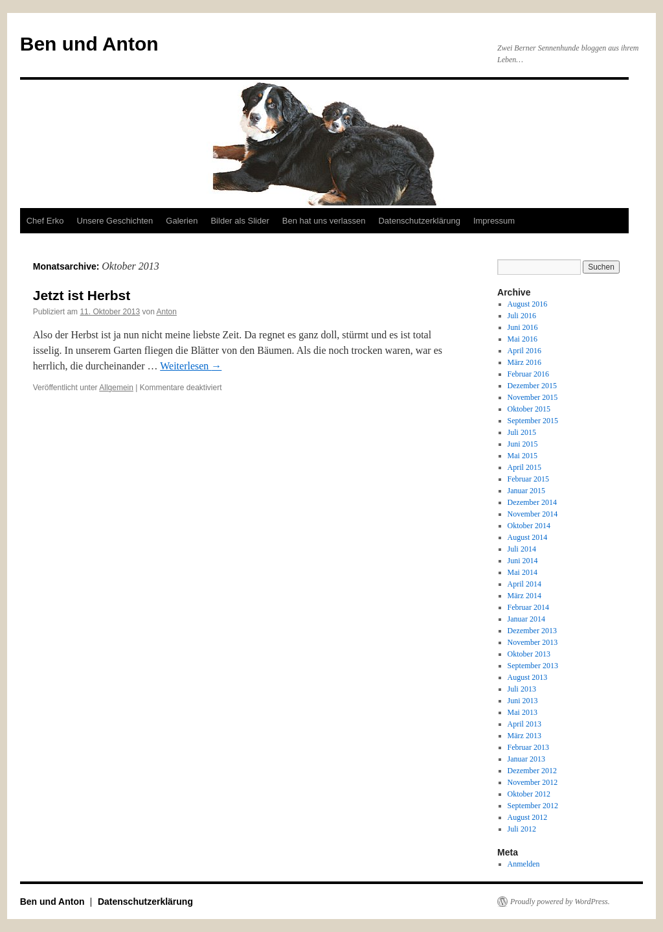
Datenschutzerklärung (419, 221)
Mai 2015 (522, 455)
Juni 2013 (523, 700)
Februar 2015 (528, 478)
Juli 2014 (522, 548)
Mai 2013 (522, 712)
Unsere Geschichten (115, 221)
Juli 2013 (522, 688)
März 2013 (524, 735)
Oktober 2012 (529, 793)
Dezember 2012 (532, 770)
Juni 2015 (523, 444)
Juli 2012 (522, 828)
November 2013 (533, 642)
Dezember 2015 (532, 385)
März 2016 (524, 362)
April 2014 (524, 583)
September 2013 (533, 665)
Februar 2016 (528, 374)
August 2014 (528, 537)
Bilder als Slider (239, 221)
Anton (167, 311)
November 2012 (533, 782)
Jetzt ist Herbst (82, 295)
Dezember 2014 (532, 502)
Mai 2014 (522, 572)
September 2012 (533, 805)
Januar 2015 (526, 490)
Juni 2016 (523, 327)
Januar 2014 (526, 618)
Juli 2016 (522, 315)
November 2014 (533, 513)
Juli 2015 (522, 432)
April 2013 (524, 723)
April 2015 (524, 467)
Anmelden (524, 863)
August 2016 (528, 304)
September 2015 (533, 420)
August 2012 (528, 817)
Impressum (494, 221)
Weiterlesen (190, 365)
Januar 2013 (526, 758)
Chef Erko (45, 221)
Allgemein (116, 387)
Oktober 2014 (529, 525)
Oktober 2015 (529, 409)
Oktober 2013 (529, 653)
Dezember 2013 (532, 630)
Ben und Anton (89, 43)
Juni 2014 (523, 560)
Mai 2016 (522, 339)
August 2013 (528, 677)
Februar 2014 (528, 607)
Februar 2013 (528, 747)
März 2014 (524, 595)
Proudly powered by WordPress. (560, 901)
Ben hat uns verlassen (324, 221)
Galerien (181, 221)
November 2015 (533, 397)
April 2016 (524, 350)
